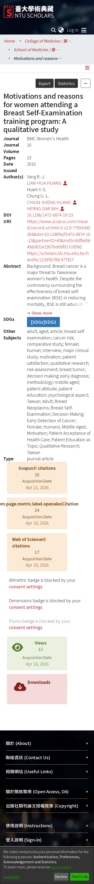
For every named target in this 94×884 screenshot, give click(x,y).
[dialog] (47, 865)
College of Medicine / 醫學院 (49, 41)
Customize (11, 876)
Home (9, 41)
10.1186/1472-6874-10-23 (50, 215)
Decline (61, 876)
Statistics (66, 83)
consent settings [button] (25, 586)
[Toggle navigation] (83, 30)
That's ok (79, 876)
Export (44, 83)
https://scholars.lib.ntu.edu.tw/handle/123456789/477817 (58, 256)
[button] (39, 313)
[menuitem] (61, 30)
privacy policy (61, 866)
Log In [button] (73, 30)
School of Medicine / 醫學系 (37, 49)
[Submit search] (54, 30)
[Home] (29, 10)
